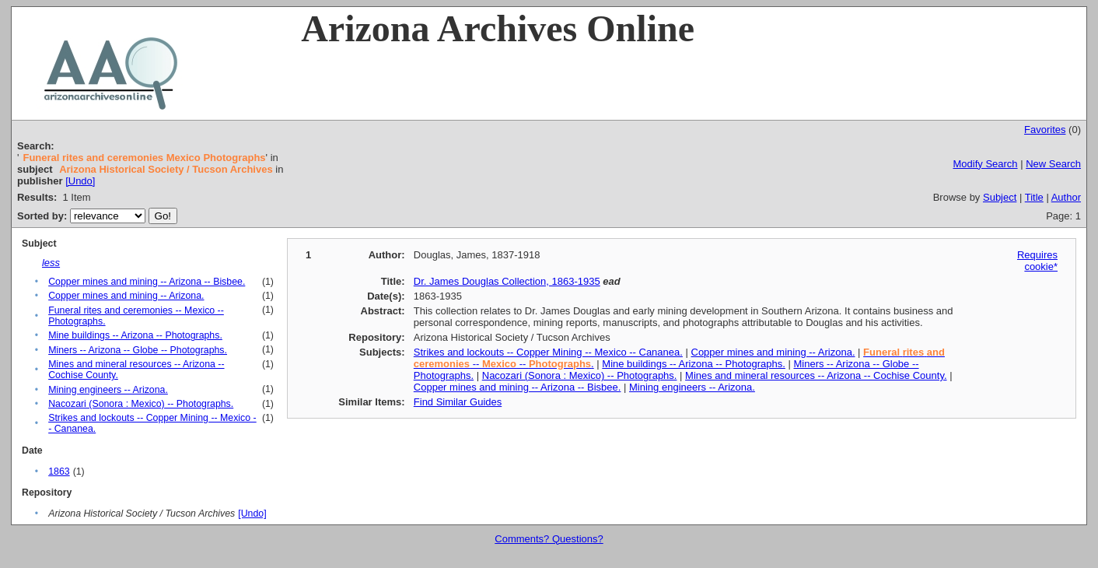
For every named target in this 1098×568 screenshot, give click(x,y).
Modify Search (985, 164)
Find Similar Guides (458, 402)
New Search (1053, 164)
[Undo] (80, 181)
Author (1066, 197)
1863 (58, 471)
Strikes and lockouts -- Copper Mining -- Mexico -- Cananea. (548, 352)
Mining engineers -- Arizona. (108, 389)
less (51, 262)
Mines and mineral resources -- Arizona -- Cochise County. (815, 375)
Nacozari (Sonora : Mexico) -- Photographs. (140, 403)
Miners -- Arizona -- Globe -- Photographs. (137, 350)
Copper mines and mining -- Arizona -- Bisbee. (146, 281)
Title (1034, 197)
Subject (999, 197)
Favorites (1044, 129)
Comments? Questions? (549, 539)
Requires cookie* (1037, 260)
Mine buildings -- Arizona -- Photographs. (135, 335)
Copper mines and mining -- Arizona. (126, 295)
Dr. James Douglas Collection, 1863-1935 (507, 281)
